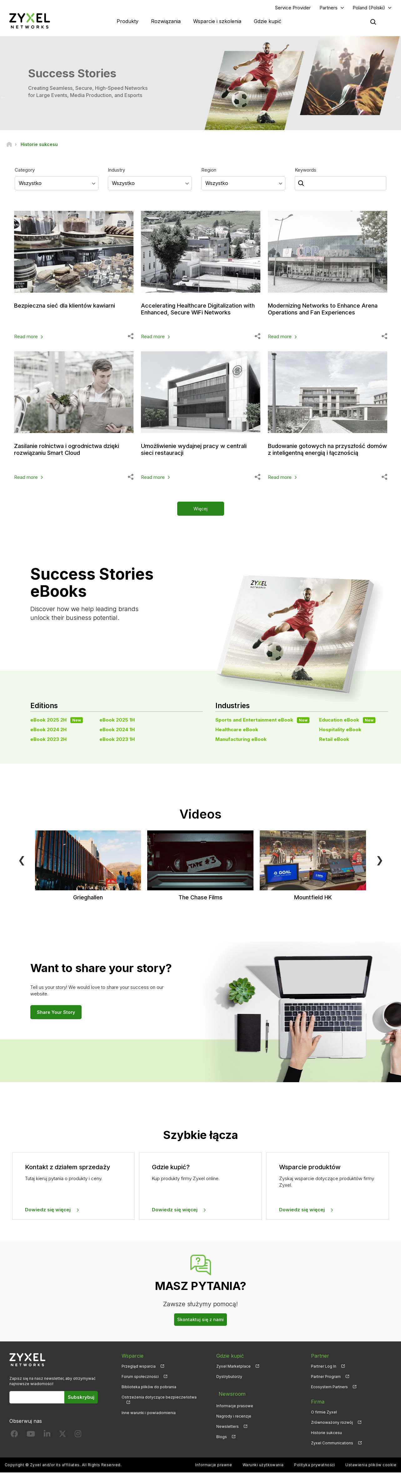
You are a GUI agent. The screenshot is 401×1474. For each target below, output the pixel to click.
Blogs (221, 1434)
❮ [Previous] (22, 861)
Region (208, 171)
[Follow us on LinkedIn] (47, 1436)
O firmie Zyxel (324, 1413)
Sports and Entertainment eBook (262, 721)
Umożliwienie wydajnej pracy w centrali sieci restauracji (199, 451)
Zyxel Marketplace (233, 1367)
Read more (26, 338)
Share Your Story (56, 1013)
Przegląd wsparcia (139, 1367)
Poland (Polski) (369, 8)
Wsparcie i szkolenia (217, 22)
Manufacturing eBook (241, 741)
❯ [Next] (379, 861)
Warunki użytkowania (263, 1466)
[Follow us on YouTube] (31, 1436)
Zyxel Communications (332, 1444)
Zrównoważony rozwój (332, 1423)
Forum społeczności (140, 1377)
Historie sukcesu (326, 1434)
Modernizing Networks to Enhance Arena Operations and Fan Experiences (326, 310)
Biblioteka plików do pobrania (149, 1388)
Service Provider (293, 8)
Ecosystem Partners (329, 1388)
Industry (116, 171)
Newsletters (227, 1423)
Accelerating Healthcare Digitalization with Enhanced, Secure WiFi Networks (198, 310)
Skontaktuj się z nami (200, 1320)
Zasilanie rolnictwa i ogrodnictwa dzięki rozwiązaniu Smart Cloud (72, 451)
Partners (328, 8)
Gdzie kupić (267, 22)
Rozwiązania (166, 22)
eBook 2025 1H (117, 721)
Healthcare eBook (236, 731)
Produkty (127, 22)
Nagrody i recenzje (233, 1413)
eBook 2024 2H (48, 731)
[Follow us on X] (62, 1436)
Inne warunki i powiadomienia (149, 1414)
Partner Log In (323, 1367)
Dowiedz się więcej (48, 1211)
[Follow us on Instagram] (78, 1436)
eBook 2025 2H (56, 721)
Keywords (305, 171)
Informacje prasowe (234, 1403)
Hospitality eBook (340, 731)
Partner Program (326, 1377)
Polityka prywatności (314, 1466)
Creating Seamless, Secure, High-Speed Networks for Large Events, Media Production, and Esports (88, 93)
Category (25, 171)
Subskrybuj (81, 1398)
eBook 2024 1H (117, 731)
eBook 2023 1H (117, 741)
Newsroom (229, 1392)
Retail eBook (334, 741)
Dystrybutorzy (229, 1377)
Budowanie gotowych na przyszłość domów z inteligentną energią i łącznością (322, 454)
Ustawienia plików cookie (370, 1466)
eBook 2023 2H (48, 741)
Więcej (200, 510)
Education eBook (347, 721)
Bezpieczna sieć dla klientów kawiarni (70, 306)
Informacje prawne (213, 1466)
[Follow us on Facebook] (14, 1436)
